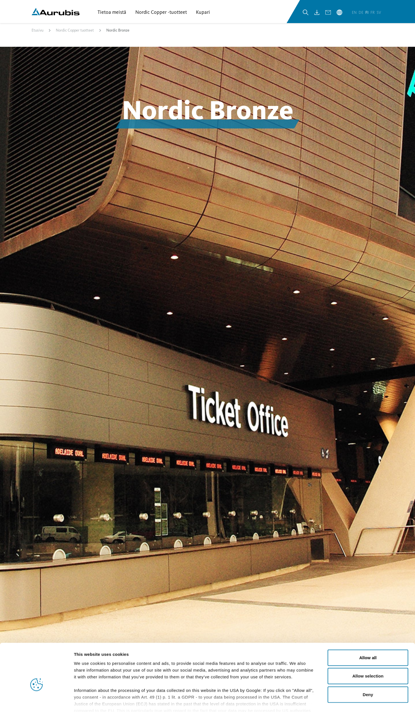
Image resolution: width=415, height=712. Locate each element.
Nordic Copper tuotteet (75, 32)
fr (373, 13)
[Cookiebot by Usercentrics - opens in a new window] (36, 701)
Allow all (368, 626)
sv (379, 13)
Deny (368, 662)
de (361, 13)
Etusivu (37, 32)
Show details (296, 700)
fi (367, 13)
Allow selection (368, 644)
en (354, 13)
